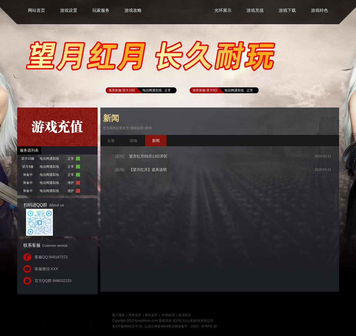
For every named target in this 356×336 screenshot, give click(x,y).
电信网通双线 (152, 90)
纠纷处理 (168, 315)
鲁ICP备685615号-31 (127, 326)
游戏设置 (137, 128)
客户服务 (118, 315)
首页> (126, 128)
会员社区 (184, 315)
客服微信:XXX (46, 269)
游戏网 (74, 320)
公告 (111, 140)
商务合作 (135, 315)
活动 (133, 140)
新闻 (148, 128)
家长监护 (151, 315)
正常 (167, 90)
